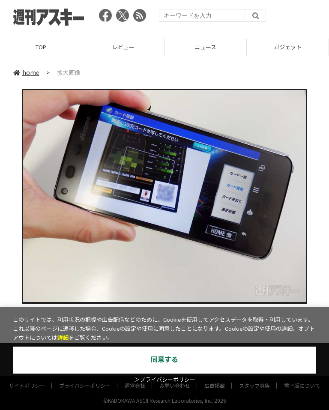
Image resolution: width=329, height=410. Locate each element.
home (26, 72)
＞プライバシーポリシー (164, 380)
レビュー (123, 47)
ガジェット (288, 47)
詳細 (63, 338)
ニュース (205, 47)
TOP (41, 47)
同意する (164, 360)
